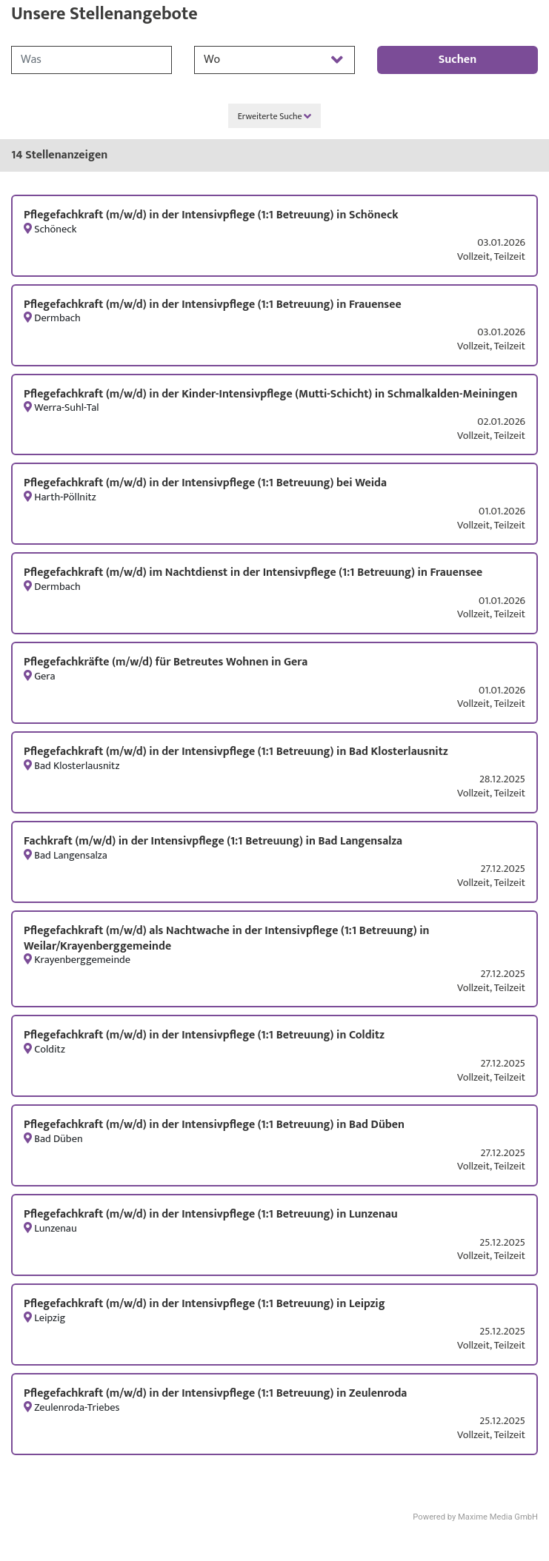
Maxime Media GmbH (498, 1517)
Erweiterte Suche (275, 116)
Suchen (457, 60)
